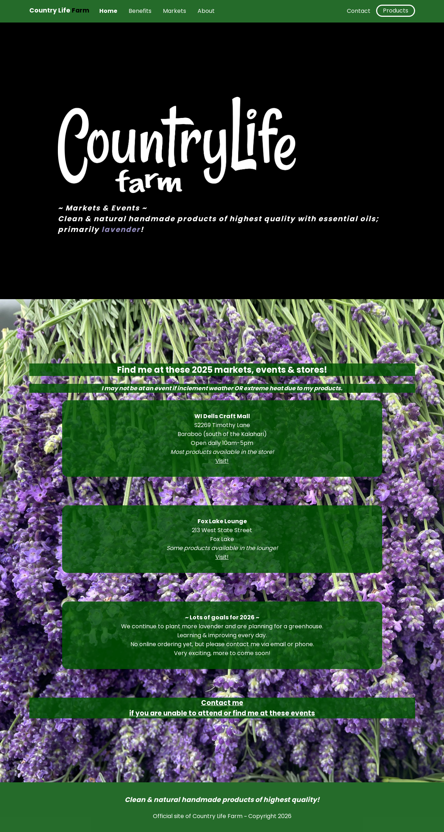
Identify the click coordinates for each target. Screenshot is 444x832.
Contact (358, 11)
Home (108, 11)
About (206, 11)
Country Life (59, 10)
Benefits (140, 11)
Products (395, 10)
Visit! (222, 461)
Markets (174, 11)
